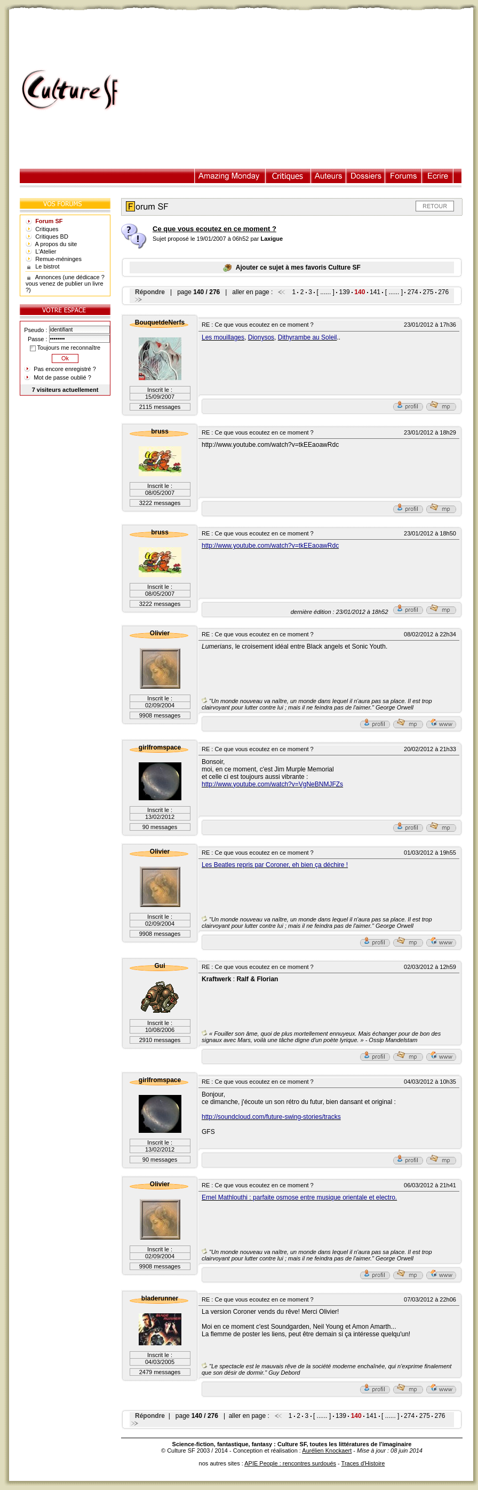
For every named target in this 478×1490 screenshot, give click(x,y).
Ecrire (437, 176)
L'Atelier (45, 251)
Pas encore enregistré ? (65, 369)
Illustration (230, 176)
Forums (403, 176)
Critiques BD (51, 236)
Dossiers (365, 176)
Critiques (288, 176)
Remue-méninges (58, 259)
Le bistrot (47, 266)
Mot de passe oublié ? (62, 377)
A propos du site (56, 244)
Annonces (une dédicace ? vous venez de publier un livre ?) (65, 283)
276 (443, 292)
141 (375, 292)
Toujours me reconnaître (65, 347)
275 (428, 292)
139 (344, 292)
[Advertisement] (302, 90)
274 (413, 292)
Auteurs (328, 176)
